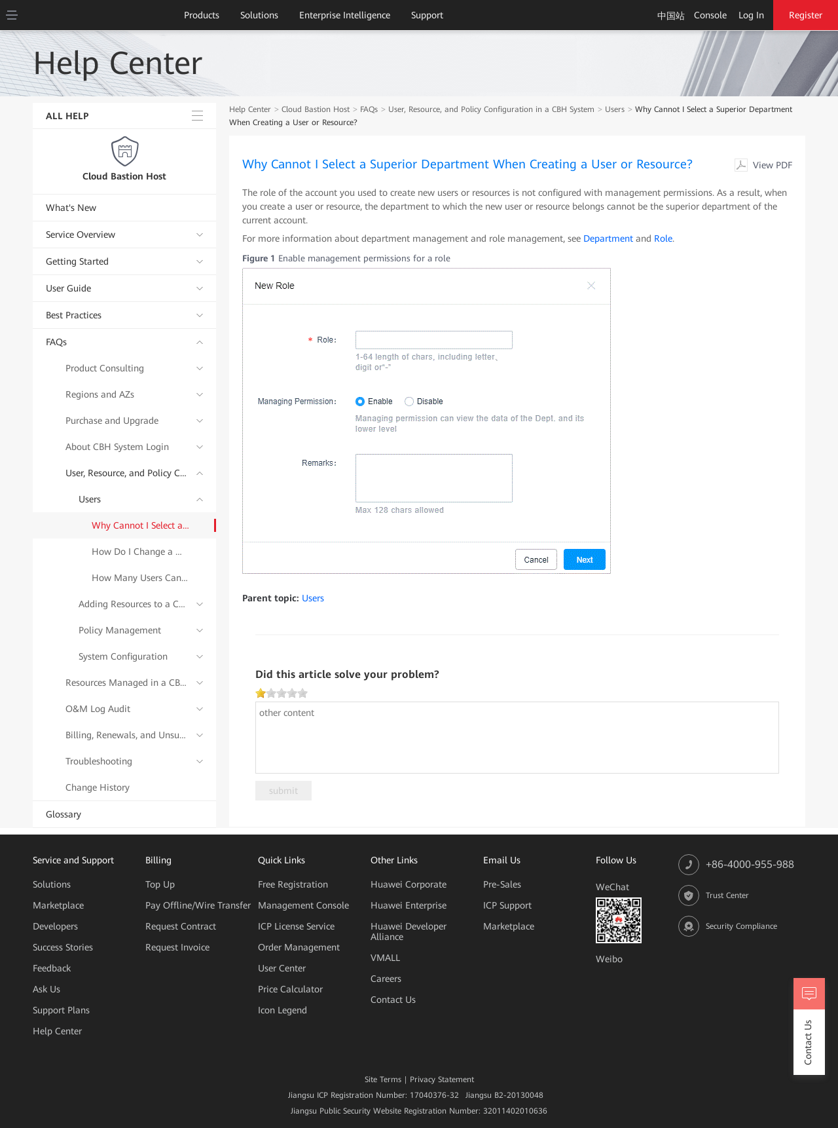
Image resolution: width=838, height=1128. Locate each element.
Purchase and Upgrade (111, 420)
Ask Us (46, 989)
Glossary (63, 814)
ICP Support (507, 905)
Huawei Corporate (408, 884)
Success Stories (63, 947)
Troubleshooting (98, 761)
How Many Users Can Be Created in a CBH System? (141, 578)
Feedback (52, 968)
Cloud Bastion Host (124, 176)
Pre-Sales (502, 884)
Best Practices (73, 315)
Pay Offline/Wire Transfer (198, 905)
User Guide (68, 288)
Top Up (160, 884)
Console (710, 15)
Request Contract (180, 926)
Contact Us (393, 999)
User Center (282, 968)
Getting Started (77, 261)
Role (663, 238)
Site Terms (383, 1079)
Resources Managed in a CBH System (127, 682)
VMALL (385, 957)
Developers (55, 926)
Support (427, 15)
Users (90, 499)
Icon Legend (282, 1010)
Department (608, 238)
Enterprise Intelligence (344, 15)
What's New (71, 207)
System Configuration (123, 656)
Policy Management (120, 630)
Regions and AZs (99, 394)
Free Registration (293, 884)
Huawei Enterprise (408, 905)
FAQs (56, 342)
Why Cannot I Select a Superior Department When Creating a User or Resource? (141, 525)
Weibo (609, 959)
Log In (751, 15)
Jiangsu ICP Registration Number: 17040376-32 (373, 1095)
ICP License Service (296, 926)
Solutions (259, 15)
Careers (386, 978)
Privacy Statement (442, 1079)
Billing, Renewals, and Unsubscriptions (127, 735)
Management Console (303, 905)
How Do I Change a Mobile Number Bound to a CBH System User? (141, 551)
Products (201, 15)
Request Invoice (177, 947)
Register (805, 15)
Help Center (250, 109)
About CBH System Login (117, 447)
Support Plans (61, 1010)
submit (283, 790)
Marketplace (58, 905)
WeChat (612, 887)
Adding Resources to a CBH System (134, 604)
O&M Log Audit (97, 709)
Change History (97, 787)
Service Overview (80, 234)
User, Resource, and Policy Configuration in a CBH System (127, 473)
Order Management (299, 947)
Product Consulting (104, 368)
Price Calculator (290, 989)
